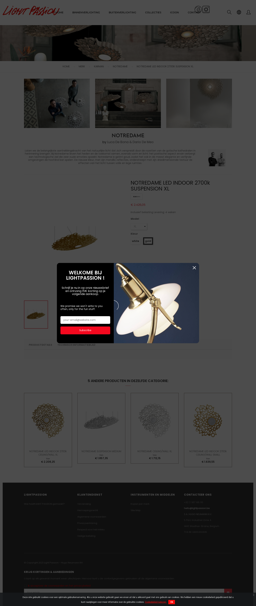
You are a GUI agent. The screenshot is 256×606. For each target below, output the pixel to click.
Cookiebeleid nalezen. (156, 602)
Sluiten (194, 38)
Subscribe (85, 100)
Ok (171, 602)
